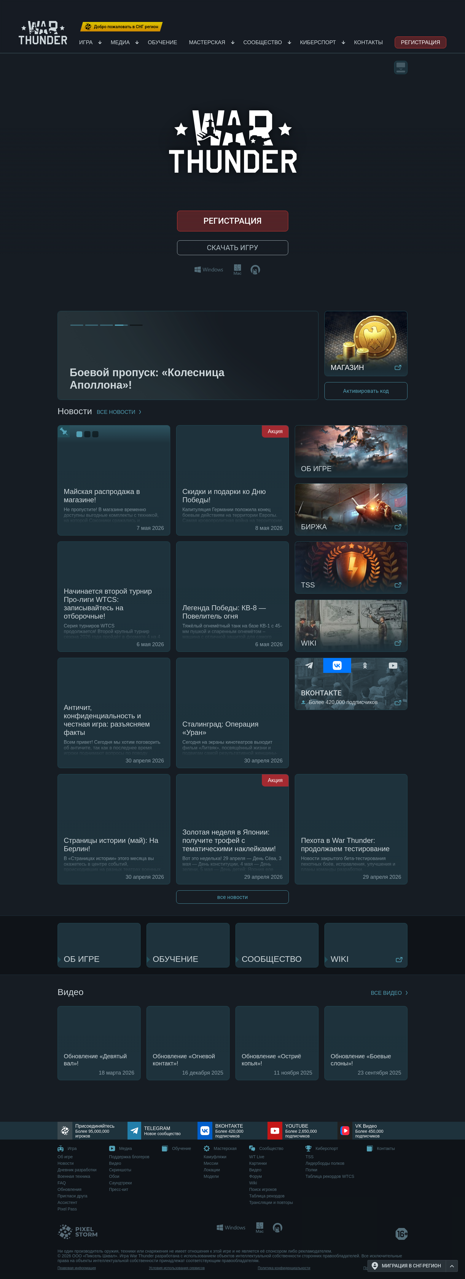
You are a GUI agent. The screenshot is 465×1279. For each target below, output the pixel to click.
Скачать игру (232, 248)
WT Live (256, 1156)
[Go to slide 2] (91, 325)
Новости (66, 1163)
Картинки (258, 1163)
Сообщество (262, 42)
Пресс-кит (118, 1189)
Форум (255, 1176)
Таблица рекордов (266, 1196)
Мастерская (207, 42)
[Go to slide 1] (76, 325)
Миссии (211, 1163)
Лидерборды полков (324, 1163)
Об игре (65, 1156)
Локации (212, 1169)
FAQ (62, 1183)
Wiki (253, 1183)
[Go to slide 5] (136, 325)
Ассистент (67, 1202)
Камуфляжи (215, 1156)
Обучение (162, 42)
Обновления (70, 1189)
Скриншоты (120, 1169)
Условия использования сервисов (177, 1268)
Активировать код (366, 391)
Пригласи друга (72, 1196)
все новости (119, 412)
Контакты (368, 42)
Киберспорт (318, 42)
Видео (115, 1163)
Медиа (120, 42)
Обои (114, 1176)
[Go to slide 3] (106, 325)
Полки (311, 1169)
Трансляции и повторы (271, 1202)
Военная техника (74, 1176)
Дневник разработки (77, 1169)
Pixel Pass (67, 1209)
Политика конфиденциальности (284, 1268)
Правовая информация (77, 1268)
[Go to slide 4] (121, 325)
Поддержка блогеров (129, 1156)
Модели (211, 1176)
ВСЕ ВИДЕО (389, 993)
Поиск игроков (263, 1189)
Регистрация (420, 42)
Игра (86, 42)
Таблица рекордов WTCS (329, 1176)
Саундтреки (120, 1183)
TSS (309, 1156)
